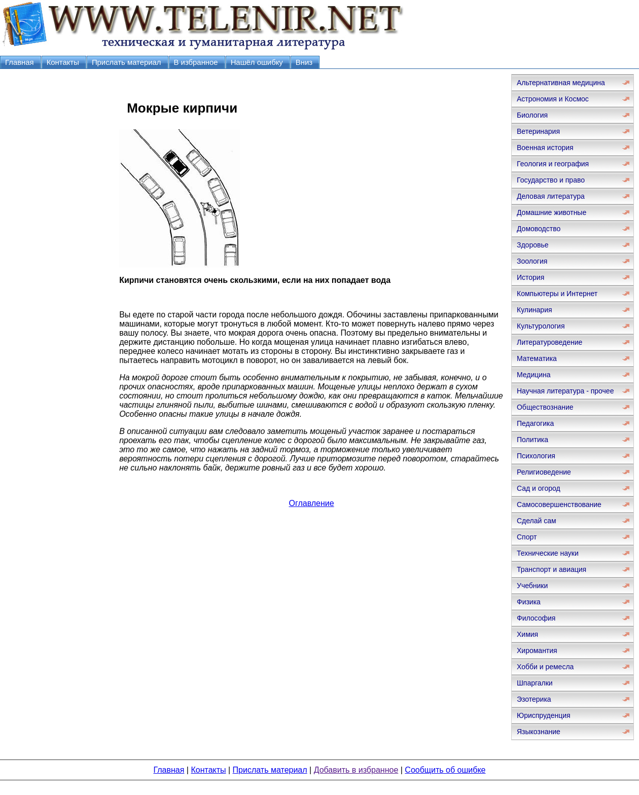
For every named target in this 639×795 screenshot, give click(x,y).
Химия (527, 634)
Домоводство (538, 229)
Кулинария (534, 310)
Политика (532, 440)
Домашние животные (551, 212)
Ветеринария (538, 131)
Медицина (534, 375)
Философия (536, 618)
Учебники (532, 586)
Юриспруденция (544, 715)
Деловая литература (551, 196)
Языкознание (538, 732)
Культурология (541, 326)
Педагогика (535, 423)
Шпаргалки (535, 683)
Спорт (527, 537)
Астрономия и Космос (553, 99)
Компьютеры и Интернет (557, 294)
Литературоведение (549, 342)
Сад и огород (538, 488)
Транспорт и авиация (551, 569)
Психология (536, 456)
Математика (537, 358)
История (530, 277)
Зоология (532, 261)
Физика (529, 602)
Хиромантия (537, 650)
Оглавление (311, 503)
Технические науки (548, 553)
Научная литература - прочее (565, 391)
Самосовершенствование (559, 504)
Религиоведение (544, 472)
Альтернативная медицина (561, 83)
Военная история (545, 147)
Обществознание (545, 407)
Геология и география (553, 164)
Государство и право (551, 180)
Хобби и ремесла (545, 667)
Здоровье (533, 245)
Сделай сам (536, 521)
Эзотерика (534, 699)
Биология (532, 115)
